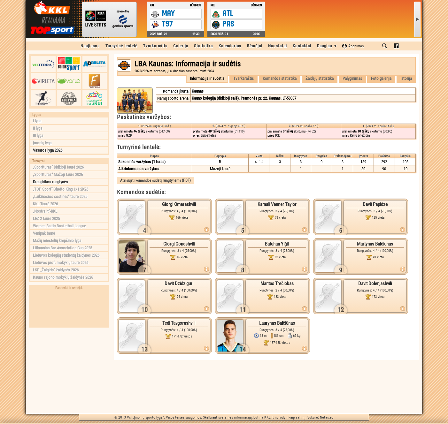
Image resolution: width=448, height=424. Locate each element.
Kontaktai (302, 45)
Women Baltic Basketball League (59, 225)
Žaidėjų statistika (319, 78)
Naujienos (90, 45)
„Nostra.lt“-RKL (45, 211)
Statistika (203, 45)
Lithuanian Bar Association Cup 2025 (62, 248)
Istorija (406, 78)
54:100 (164, 131)
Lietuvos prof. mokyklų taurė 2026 (60, 262)
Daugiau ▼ (327, 45)
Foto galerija (381, 78)
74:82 (311, 131)
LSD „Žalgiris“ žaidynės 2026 (56, 270)
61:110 (239, 131)
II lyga (37, 128)
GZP (129, 135)
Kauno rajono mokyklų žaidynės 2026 (63, 277)
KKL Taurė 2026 (45, 203)
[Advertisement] (69, 371)
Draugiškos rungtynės (50, 181)
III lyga (38, 135)
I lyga (37, 120)
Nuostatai (277, 45)
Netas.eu (327, 417)
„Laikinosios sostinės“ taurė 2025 (60, 196)
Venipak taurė (44, 233)
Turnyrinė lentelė (121, 45)
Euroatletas (208, 135)
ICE (277, 135)
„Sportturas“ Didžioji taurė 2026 (58, 167)
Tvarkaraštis (155, 45)
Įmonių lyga (42, 142)
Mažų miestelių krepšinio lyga (57, 240)
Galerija (180, 45)
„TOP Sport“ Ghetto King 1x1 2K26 (60, 189)
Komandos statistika (280, 78)
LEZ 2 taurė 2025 (46, 218)
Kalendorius (230, 45)
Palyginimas (352, 78)
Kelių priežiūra (360, 135)
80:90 (387, 131)
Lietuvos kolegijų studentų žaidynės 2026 (66, 255)
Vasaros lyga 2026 (47, 150)
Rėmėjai (254, 45)
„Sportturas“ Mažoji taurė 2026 (58, 174)
